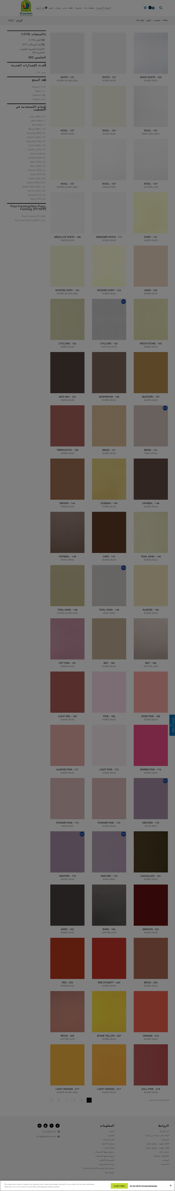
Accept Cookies (119, 1186)
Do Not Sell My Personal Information (143, 1186)
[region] (87, 1185)
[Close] (171, 1185)
